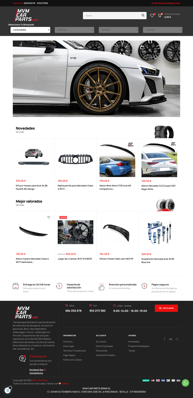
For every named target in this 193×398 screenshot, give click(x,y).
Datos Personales (104, 346)
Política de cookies (72, 359)
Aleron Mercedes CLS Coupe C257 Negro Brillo (158, 187)
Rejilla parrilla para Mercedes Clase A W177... (75, 187)
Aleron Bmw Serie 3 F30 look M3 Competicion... (115, 187)
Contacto (68, 341)
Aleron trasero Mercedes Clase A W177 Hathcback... (32, 260)
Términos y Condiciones (74, 350)
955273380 (42, 3)
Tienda (131, 350)
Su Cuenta (101, 341)
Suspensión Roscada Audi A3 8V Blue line (157, 260)
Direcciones (101, 350)
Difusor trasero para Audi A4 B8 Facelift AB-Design (31, 187)
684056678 (29, 3)
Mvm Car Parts (39, 380)
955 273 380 (97, 310)
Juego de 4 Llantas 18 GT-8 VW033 (75, 258)
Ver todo (20, 131)
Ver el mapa (168, 308)
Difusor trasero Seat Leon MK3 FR (116, 258)
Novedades (133, 341)
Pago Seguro (69, 355)
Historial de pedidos (105, 355)
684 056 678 (73, 310)
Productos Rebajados (138, 346)
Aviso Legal (68, 346)
